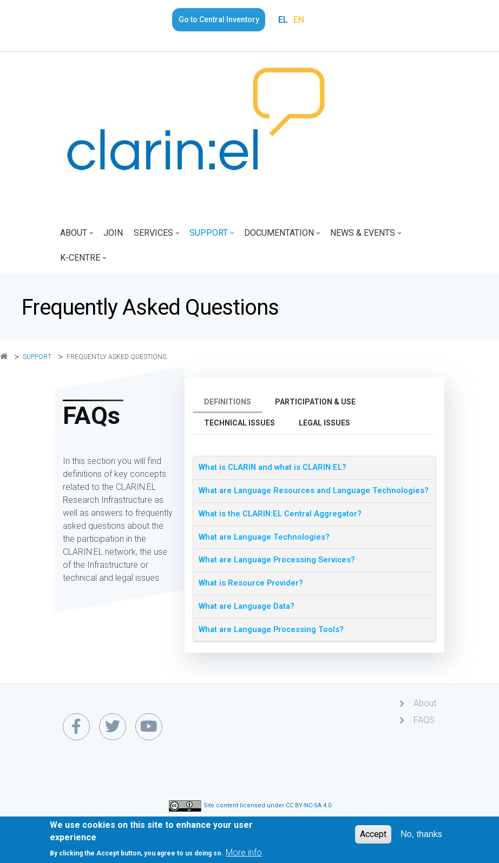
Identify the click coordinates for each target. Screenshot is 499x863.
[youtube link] (148, 726)
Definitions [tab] (227, 401)
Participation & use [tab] (315, 401)
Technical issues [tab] (239, 423)
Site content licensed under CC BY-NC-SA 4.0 (267, 805)
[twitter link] (112, 726)
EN (298, 20)
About (75, 236)
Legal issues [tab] (324, 423)
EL (283, 20)
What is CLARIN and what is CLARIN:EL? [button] (272, 467)
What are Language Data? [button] (246, 606)
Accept (373, 838)
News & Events (364, 236)
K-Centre (81, 261)
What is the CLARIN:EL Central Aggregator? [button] (280, 514)
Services (154, 236)
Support (210, 236)
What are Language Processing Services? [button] (277, 560)
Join (113, 233)
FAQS (424, 720)
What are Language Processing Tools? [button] (271, 629)
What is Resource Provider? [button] (251, 583)
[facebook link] (76, 726)
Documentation (280, 236)
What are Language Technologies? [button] (264, 537)
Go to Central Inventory (219, 19)
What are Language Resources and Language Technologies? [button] (314, 490)
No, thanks (421, 838)
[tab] (314, 468)
